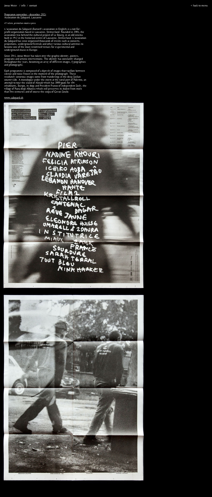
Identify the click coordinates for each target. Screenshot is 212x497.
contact (33, 5)
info (23, 5)
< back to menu (199, 5)
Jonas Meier (10, 5)
